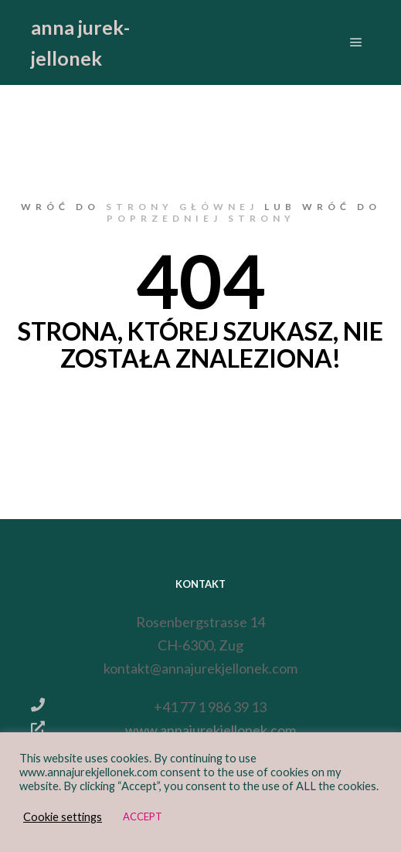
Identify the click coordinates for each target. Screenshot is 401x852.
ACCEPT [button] (142, 816)
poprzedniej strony (201, 218)
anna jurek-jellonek (80, 42)
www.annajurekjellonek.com (163, 728)
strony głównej (182, 206)
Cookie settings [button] (62, 816)
